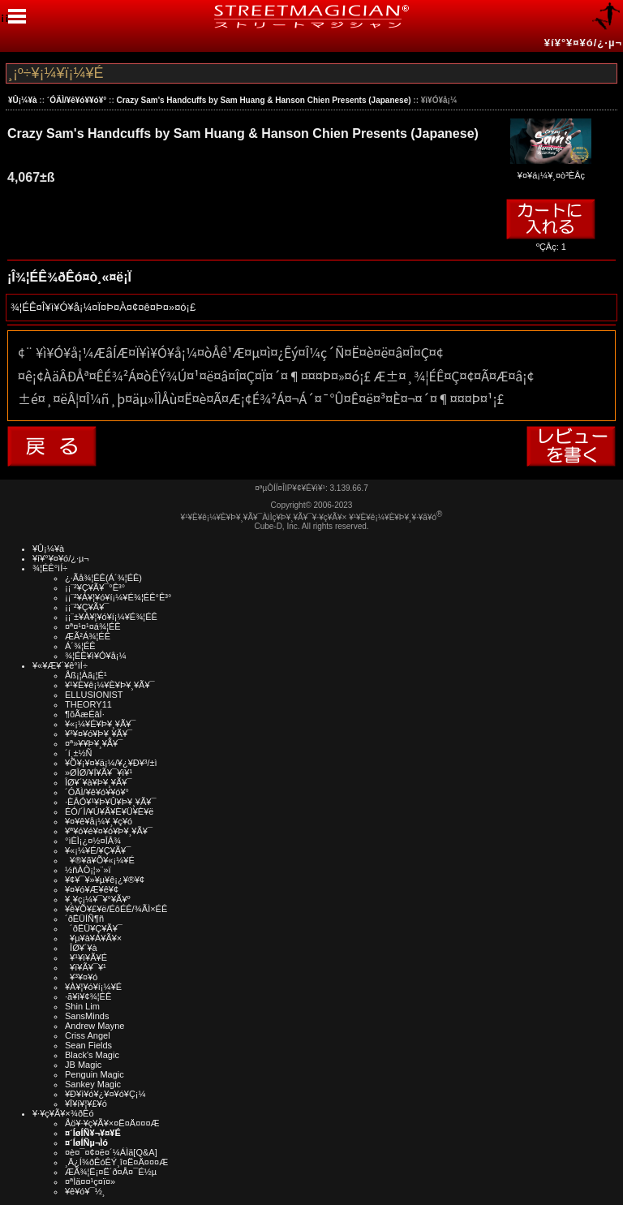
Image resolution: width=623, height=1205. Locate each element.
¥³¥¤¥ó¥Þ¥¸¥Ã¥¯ (98, 733)
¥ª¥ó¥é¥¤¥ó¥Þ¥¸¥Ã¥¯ (109, 831)
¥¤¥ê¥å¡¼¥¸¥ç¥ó (98, 821)
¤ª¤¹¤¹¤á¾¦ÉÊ (93, 626)
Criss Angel (87, 1035)
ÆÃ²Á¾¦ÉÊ (87, 636)
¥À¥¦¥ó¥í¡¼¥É (93, 987)
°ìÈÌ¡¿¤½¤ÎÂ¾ (93, 841)
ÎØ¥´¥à (81, 948)
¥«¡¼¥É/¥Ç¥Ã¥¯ (98, 850)
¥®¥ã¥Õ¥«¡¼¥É (100, 860)
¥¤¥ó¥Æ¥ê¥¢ (91, 889)
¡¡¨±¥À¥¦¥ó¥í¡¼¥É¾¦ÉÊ (111, 617)
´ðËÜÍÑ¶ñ (84, 918)
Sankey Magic (93, 1084)
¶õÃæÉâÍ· (85, 714)
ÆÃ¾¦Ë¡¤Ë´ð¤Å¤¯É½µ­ (111, 1172)
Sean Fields (88, 1045)
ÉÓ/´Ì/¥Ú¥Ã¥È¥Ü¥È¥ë (109, 811)
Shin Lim (82, 1006)
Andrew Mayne (94, 1026)
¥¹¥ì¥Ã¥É (86, 957)
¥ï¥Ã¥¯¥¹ (85, 967)
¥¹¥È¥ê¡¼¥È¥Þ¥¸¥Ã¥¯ (110, 685)
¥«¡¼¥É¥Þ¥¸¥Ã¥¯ (100, 724)
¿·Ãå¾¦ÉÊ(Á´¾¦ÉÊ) (103, 578)
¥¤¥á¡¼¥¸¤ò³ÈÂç (550, 170)
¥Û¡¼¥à (22, 100)
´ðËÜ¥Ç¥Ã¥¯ (93, 928)
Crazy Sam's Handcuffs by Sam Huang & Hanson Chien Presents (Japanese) (264, 100)
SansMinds (87, 1016)
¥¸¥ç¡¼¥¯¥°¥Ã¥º (98, 899)
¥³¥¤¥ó (81, 977)
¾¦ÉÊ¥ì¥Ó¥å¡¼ (96, 656)
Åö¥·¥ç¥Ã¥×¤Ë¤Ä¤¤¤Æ (112, 1123)
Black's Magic (92, 1055)
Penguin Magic (94, 1074)
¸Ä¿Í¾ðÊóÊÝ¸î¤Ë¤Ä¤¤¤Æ (116, 1162)
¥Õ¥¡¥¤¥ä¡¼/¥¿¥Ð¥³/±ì (111, 763)
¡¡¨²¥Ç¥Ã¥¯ (87, 607)
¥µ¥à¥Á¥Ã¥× (93, 938)
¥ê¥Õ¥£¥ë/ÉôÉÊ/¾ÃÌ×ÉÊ (116, 909)
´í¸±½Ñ (78, 753)
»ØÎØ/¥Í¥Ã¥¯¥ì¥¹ (98, 772)
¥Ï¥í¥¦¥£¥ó (86, 1103)
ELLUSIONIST (94, 694)
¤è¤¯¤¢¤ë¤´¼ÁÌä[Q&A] (111, 1152)
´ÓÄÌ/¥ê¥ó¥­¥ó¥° (76, 100)
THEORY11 (88, 704)
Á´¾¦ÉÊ (80, 646)
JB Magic (83, 1064)
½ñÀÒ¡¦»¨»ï (88, 870)
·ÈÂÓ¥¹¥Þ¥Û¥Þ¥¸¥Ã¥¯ (110, 802)
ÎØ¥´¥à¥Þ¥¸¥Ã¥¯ (98, 782)
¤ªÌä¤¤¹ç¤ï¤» (90, 1181)
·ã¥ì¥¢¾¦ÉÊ (88, 996)
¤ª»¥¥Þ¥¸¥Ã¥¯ (93, 743)
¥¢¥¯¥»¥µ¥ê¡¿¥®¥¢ (104, 879)
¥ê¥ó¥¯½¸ (85, 1191)
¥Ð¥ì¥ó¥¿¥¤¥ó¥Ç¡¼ (105, 1094)
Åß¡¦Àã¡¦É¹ (86, 675)
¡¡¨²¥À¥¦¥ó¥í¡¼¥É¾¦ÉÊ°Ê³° (118, 597)
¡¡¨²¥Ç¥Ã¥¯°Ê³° (95, 587)
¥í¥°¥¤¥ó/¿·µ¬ (583, 43)
